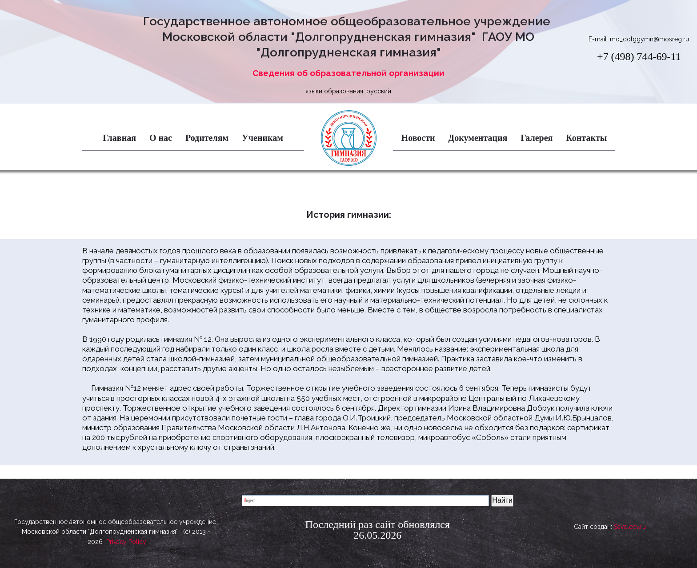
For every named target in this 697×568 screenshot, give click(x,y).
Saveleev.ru (630, 528)
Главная (119, 138)
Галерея (537, 138)
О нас (160, 138)
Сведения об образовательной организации (348, 73)
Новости (418, 138)
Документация (478, 138)
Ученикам (262, 138)
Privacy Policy (126, 548)
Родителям (206, 138)
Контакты (586, 138)
